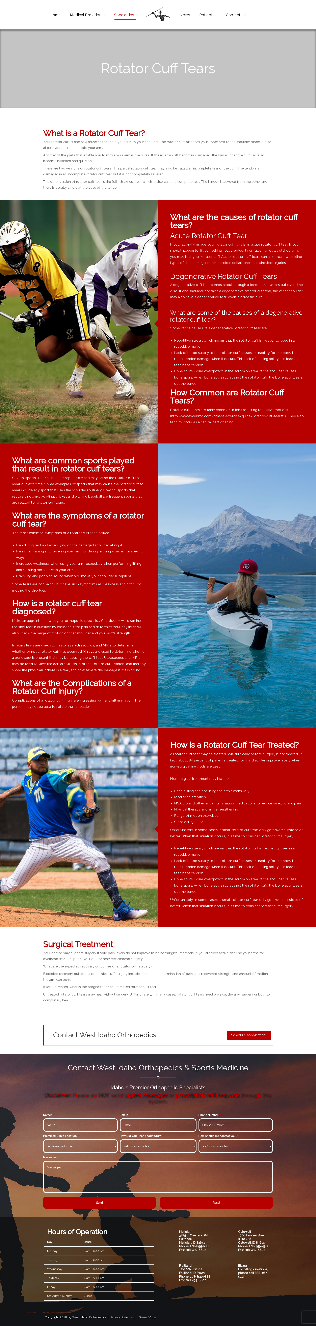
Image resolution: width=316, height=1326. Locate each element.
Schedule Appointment (248, 1035)
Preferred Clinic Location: (60, 1136)
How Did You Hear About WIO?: (141, 1136)
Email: (124, 1115)
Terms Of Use (148, 1317)
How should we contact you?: (218, 1136)
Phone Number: (209, 1115)
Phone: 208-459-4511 (253, 1246)
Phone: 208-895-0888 (194, 1246)
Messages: (50, 1157)
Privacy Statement (123, 1317)
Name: (47, 1115)
